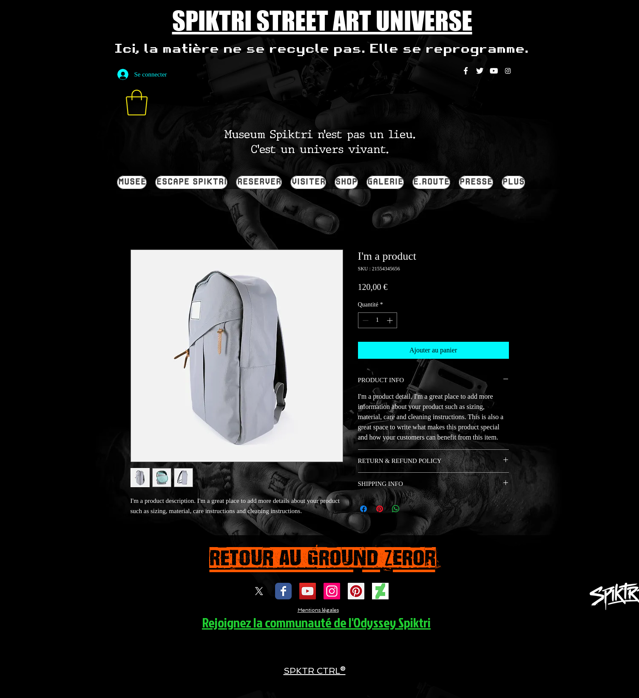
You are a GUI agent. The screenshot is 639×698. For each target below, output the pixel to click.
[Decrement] (364, 320)
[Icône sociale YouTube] (307, 591)
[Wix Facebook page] (283, 591)
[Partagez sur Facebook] (363, 509)
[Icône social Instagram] (332, 591)
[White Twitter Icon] (480, 71)
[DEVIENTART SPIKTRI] (380, 591)
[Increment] (390, 320)
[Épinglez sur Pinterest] (380, 509)
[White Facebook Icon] (466, 71)
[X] (259, 591)
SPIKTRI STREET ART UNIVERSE (322, 20)
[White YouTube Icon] (494, 71)
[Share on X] (412, 509)
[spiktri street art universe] (356, 591)
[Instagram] (508, 71)
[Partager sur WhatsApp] (396, 509)
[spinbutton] (377, 320)
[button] (137, 103)
